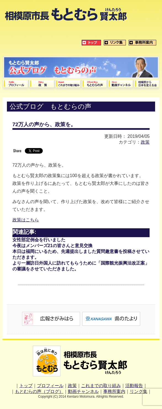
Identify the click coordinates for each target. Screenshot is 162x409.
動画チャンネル (83, 391)
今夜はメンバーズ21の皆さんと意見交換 (52, 245)
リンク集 (138, 391)
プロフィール (50, 385)
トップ (26, 385)
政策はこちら (25, 220)
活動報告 (134, 385)
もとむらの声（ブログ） (39, 391)
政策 (145, 142)
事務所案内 (114, 391)
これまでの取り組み (101, 385)
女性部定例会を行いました (38, 239)
